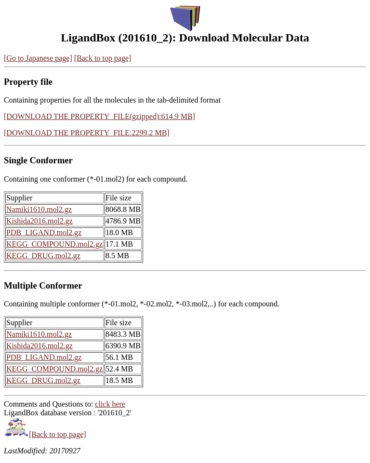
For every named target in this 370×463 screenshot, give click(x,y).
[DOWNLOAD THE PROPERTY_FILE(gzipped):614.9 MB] (99, 116)
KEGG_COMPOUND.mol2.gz (54, 244)
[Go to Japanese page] (38, 58)
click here (110, 404)
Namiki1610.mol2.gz (39, 209)
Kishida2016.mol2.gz (39, 221)
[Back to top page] (103, 58)
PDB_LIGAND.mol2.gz (43, 232)
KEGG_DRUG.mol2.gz (43, 255)
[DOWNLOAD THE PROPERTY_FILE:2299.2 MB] (87, 133)
